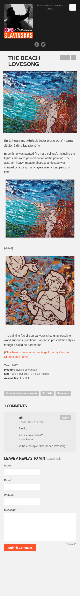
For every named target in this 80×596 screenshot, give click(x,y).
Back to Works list (67, 57)
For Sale (47, 393)
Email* (8, 480)
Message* (10, 509)
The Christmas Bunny (73, 57)
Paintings (63, 393)
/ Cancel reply (53, 458)
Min (42, 458)
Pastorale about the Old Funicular (62, 57)
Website (9, 495)
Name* (8, 465)
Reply (65, 417)
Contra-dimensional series (21, 393)
